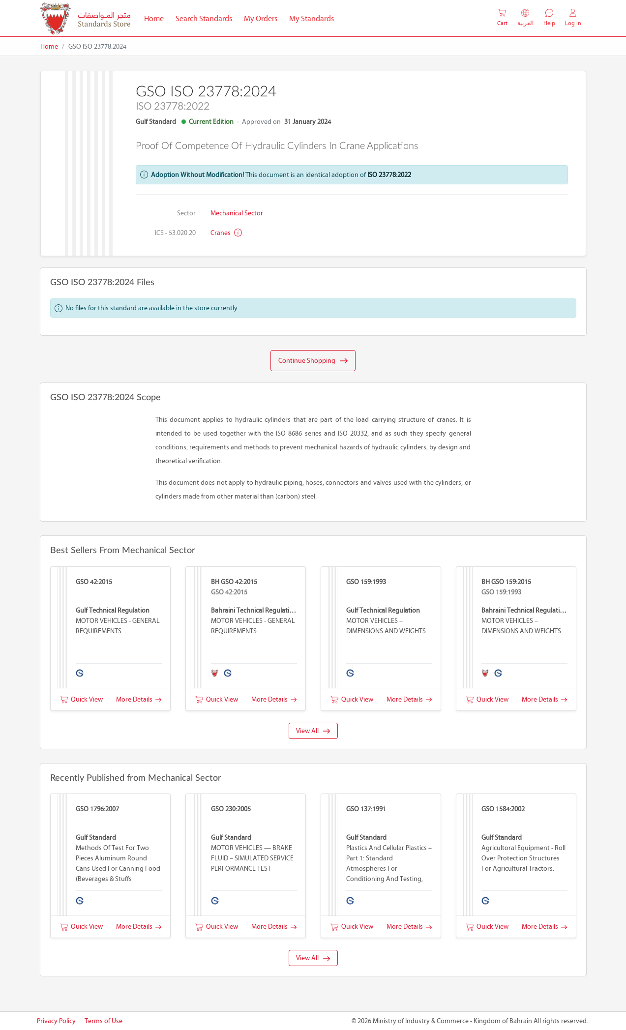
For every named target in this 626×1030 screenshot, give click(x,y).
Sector (186, 213)
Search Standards (207, 17)
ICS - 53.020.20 (175, 233)
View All (313, 731)
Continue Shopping (313, 360)
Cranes (226, 233)
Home (157, 17)
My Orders (260, 18)
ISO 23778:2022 (389, 175)
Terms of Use (103, 1021)
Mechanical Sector (236, 213)
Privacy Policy (56, 1021)
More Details (138, 699)
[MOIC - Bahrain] (85, 18)
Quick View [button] (81, 699)
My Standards (311, 18)
